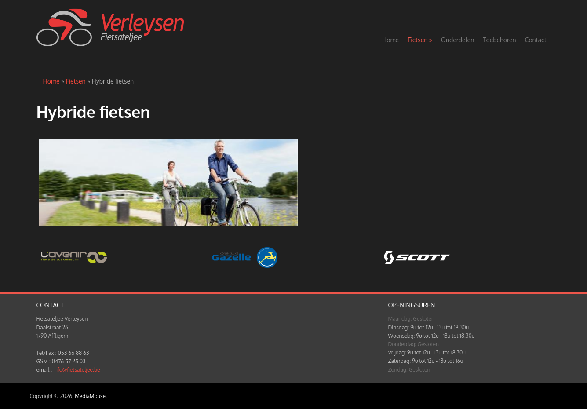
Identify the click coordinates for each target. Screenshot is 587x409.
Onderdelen (457, 40)
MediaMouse (90, 396)
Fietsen (420, 40)
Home (390, 40)
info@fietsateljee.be (76, 369)
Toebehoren (499, 40)
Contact (536, 40)
